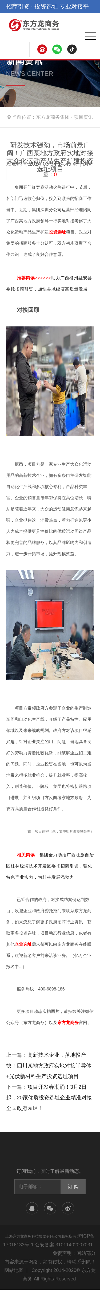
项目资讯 (83, 117)
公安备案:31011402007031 (64, 1244)
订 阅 (73, 1186)
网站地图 (13, 1270)
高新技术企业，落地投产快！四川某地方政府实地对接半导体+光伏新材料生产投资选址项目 (48, 1065)
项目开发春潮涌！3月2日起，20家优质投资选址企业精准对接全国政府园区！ (49, 1097)
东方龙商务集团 (53, 117)
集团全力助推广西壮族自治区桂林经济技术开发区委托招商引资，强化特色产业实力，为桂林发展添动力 (50, 866)
